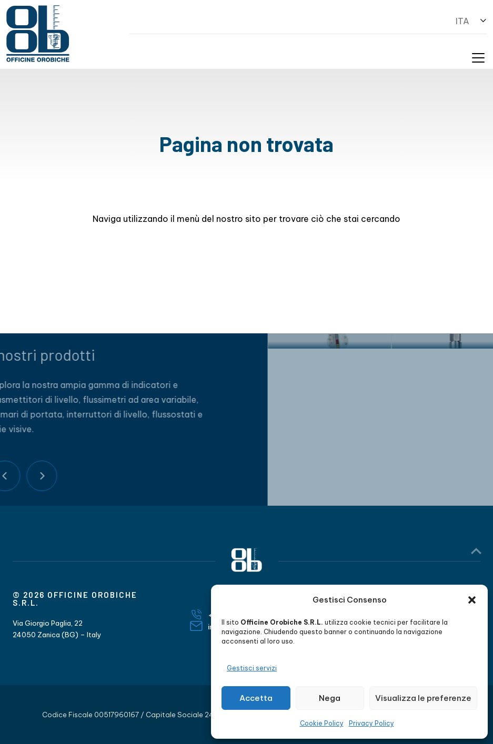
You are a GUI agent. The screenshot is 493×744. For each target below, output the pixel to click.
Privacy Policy (371, 723)
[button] (472, 600)
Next (18, 476)
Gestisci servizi (252, 668)
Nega (329, 698)
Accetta (256, 698)
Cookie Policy (322, 723)
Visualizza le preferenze (423, 698)
